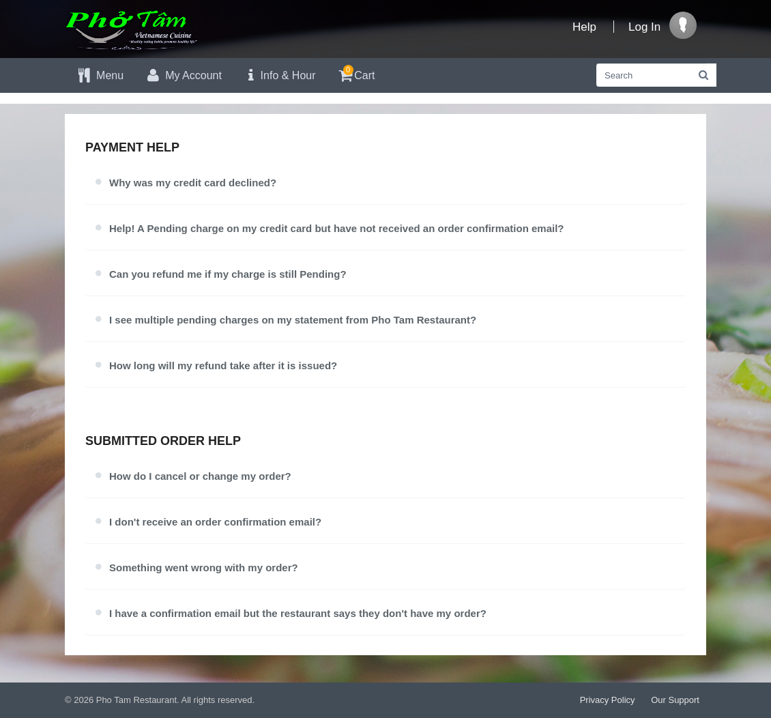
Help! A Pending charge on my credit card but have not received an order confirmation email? (336, 228)
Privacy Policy (607, 700)
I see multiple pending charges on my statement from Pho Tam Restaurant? (292, 320)
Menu (99, 75)
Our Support (675, 700)
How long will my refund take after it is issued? (223, 365)
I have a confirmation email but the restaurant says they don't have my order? (297, 613)
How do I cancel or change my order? (200, 476)
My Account (183, 75)
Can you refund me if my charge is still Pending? (228, 274)
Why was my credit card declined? (192, 182)
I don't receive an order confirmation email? (215, 522)
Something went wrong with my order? (203, 567)
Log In (644, 26)
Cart (355, 73)
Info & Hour (279, 75)
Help (584, 26)
